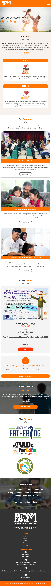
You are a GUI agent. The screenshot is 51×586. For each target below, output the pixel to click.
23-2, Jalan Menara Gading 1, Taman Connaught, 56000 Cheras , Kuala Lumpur (25, 571)
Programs (25, 538)
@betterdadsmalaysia (25, 577)
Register (25, 349)
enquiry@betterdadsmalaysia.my (25, 563)
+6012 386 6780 (25, 555)
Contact (25, 545)
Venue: (25, 335)
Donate (25, 543)
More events (25, 376)
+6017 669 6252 (25, 557)
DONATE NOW (25, 407)
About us (25, 536)
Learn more (25, 174)
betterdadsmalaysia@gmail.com (25, 565)
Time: (26, 342)
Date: (25, 330)
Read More (26, 53)
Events (25, 541)
